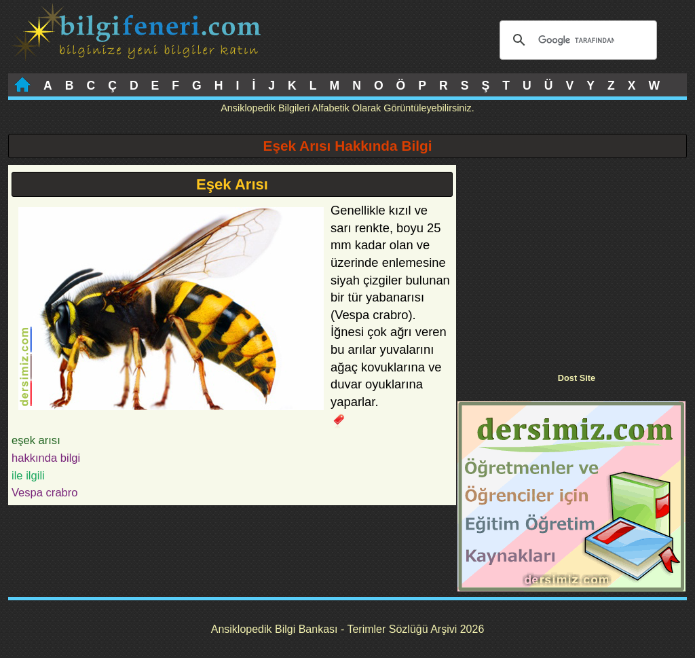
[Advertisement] (571, 260)
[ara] (576, 40)
